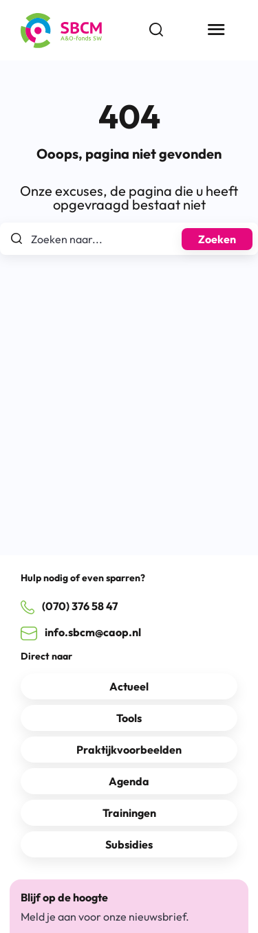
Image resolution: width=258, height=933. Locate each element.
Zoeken (217, 239)
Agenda (129, 781)
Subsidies (129, 844)
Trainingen (129, 813)
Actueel (129, 686)
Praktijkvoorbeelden (129, 749)
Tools (129, 718)
